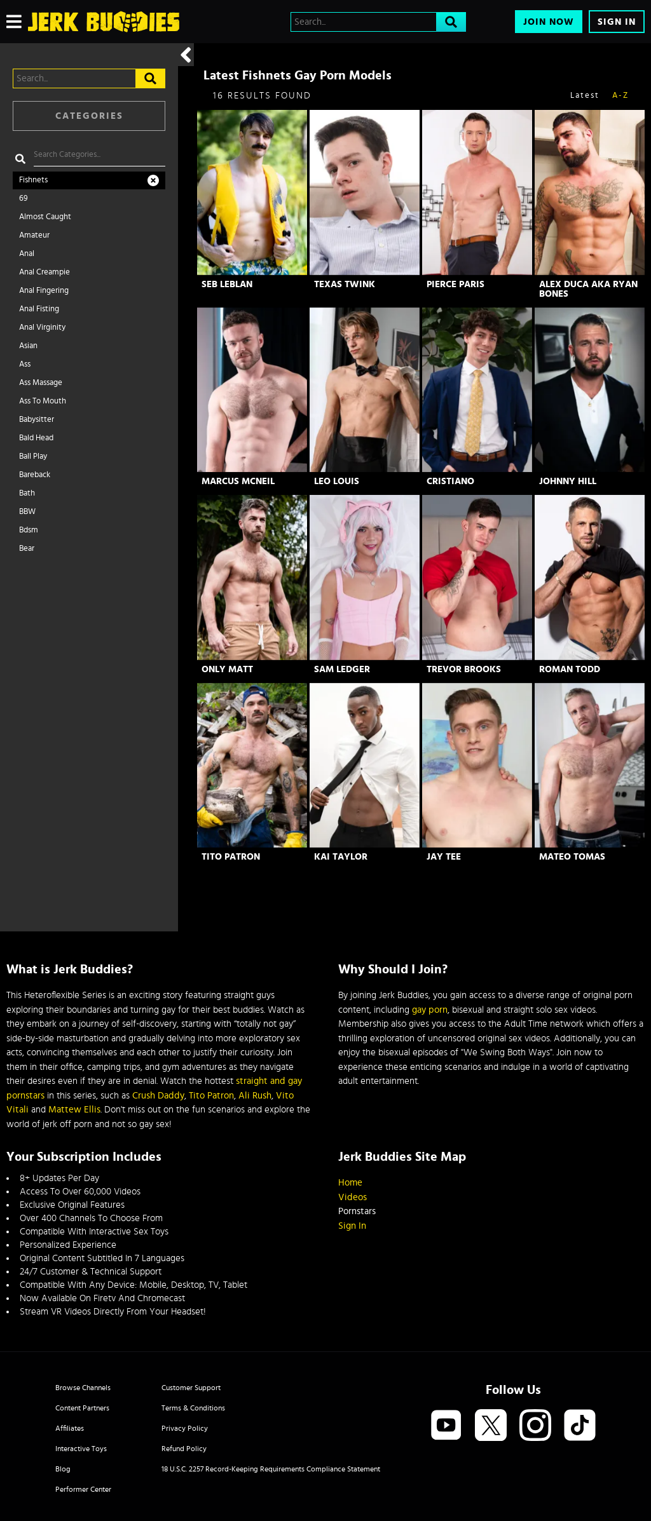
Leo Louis (336, 481)
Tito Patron (231, 857)
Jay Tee (444, 857)
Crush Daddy (158, 1095)
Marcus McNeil (238, 481)
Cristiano (450, 481)
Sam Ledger (342, 669)
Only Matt (227, 669)
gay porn (430, 1010)
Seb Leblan (227, 284)
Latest (585, 95)
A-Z (620, 95)
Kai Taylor (340, 857)
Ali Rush (254, 1095)
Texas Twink (344, 284)
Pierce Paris (455, 284)
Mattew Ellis (74, 1109)
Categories (89, 116)
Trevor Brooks (464, 669)
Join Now (548, 22)
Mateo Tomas (572, 857)
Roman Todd (569, 669)
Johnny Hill (567, 481)
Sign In (617, 22)
